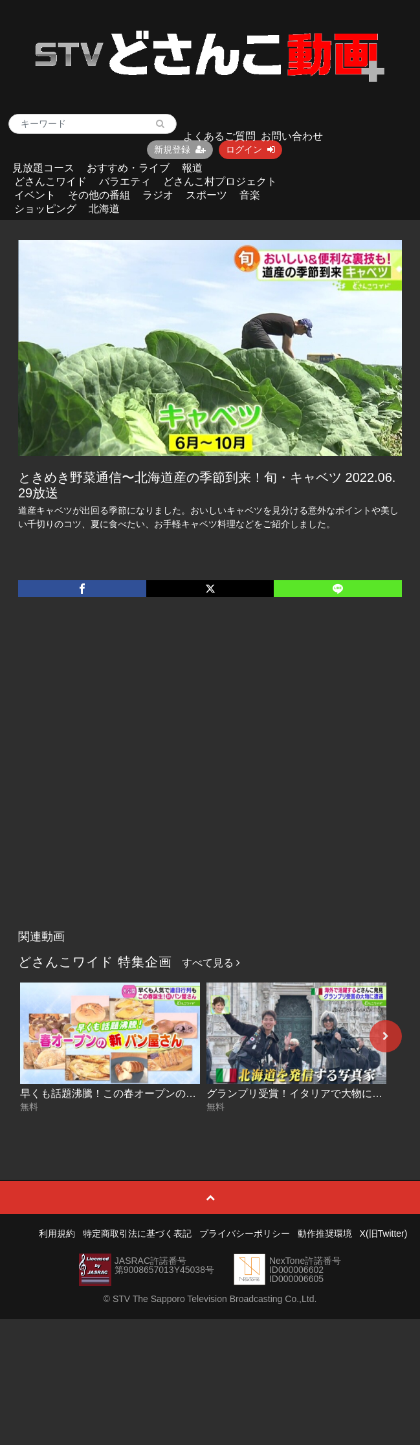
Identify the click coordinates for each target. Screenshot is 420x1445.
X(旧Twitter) (384, 1233)
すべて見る (211, 962)
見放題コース (43, 167)
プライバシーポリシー (244, 1233)
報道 (192, 167)
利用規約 (57, 1233)
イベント (35, 195)
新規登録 (180, 149)
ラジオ (157, 195)
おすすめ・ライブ (128, 167)
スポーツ (206, 195)
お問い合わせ (292, 136)
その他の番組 (99, 195)
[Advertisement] (141, 776)
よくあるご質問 (219, 136)
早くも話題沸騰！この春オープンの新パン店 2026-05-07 (151, 1093)
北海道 (104, 208)
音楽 (249, 195)
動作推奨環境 (325, 1233)
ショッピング (45, 208)
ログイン (250, 149)
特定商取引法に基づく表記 (137, 1233)
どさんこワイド (50, 181)
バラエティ (125, 181)
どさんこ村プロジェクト (220, 181)
